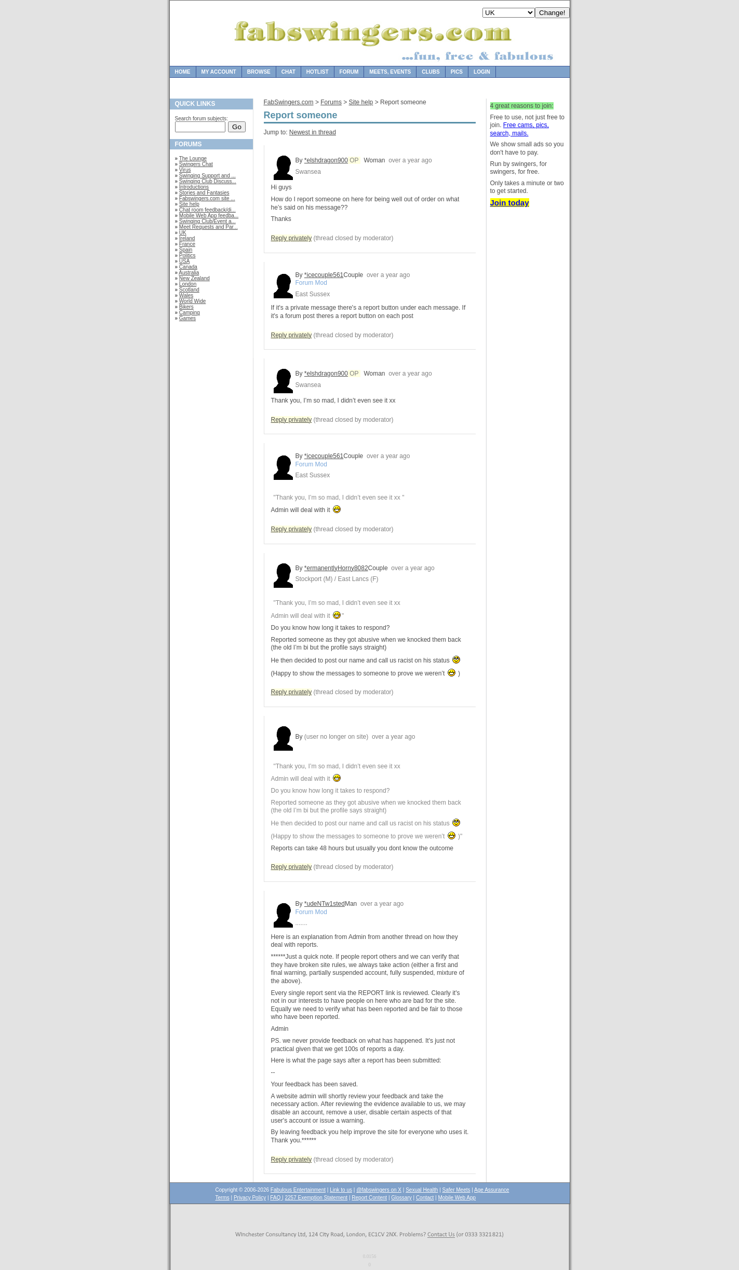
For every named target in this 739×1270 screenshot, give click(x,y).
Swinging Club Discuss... (207, 181)
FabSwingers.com (289, 102)
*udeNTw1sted (324, 903)
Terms (223, 1197)
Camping (189, 312)
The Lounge (193, 158)
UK (182, 233)
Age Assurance (491, 1190)
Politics (187, 255)
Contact (425, 1197)
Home (183, 72)
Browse (259, 72)
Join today (509, 202)
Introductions (194, 187)
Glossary (401, 1197)
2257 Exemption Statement (316, 1197)
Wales (186, 295)
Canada (188, 267)
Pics (457, 72)
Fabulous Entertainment (298, 1190)
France (187, 244)
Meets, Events (390, 72)
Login (482, 72)
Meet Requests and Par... (208, 227)
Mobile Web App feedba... (208, 215)
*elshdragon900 (326, 160)
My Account (218, 72)
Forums (331, 102)
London (187, 284)
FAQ (276, 1197)
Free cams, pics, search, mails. (519, 129)
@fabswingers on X (378, 1190)
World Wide (192, 301)
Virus (185, 170)
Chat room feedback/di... (207, 210)
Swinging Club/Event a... (207, 221)
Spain (186, 250)
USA (184, 261)
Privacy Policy (250, 1197)
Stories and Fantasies (204, 193)
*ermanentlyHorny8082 (336, 568)
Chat (288, 72)
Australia (189, 272)
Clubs (430, 72)
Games (187, 318)
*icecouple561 (323, 275)
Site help (189, 204)
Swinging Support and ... (207, 175)
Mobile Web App (457, 1197)
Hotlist (317, 72)
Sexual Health (422, 1190)
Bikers (186, 307)
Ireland (187, 238)
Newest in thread (312, 132)
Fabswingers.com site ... (207, 198)
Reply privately (291, 238)
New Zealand (194, 278)
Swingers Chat (196, 164)
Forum (349, 72)
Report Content (369, 1197)
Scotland (189, 290)
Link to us (341, 1190)
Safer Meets (456, 1190)
